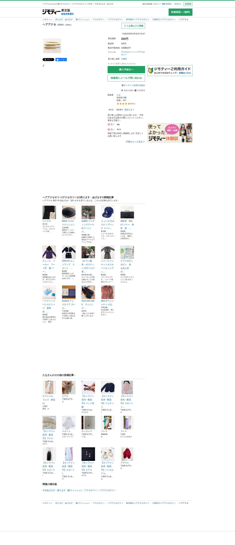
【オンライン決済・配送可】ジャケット (108, 394)
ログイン (177, 4)
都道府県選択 (67, 14)
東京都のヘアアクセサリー (137, 19)
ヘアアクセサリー (115, 19)
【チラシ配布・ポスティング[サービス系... (88, 259)
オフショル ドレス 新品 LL (49, 392)
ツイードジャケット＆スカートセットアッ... (108, 259)
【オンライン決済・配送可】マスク (49, 428)
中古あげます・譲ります (54, 490)
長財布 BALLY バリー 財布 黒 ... (127, 217)
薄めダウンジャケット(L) (108, 295)
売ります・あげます (64, 19)
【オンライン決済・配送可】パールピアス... (108, 461)
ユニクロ (49, 214)
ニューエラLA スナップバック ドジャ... (108, 217)
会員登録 (188, 4)
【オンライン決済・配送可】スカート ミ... (127, 394)
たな (118, 95)
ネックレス (88, 424)
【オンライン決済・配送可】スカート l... (69, 461)
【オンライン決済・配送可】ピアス (88, 459)
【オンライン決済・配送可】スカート (49, 459)
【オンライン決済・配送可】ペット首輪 (88, 394)
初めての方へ (167, 4)
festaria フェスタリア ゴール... (69, 297)
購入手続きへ (126, 69)
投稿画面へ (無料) (180, 12)
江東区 (124, 59)
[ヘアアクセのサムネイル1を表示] (52, 46)
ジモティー (47, 19)
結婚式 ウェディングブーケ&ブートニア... (88, 219)
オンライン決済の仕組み (133, 85)
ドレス (108, 424)
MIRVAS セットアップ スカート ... (69, 257)
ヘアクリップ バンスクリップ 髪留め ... (49, 299)
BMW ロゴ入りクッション (69, 216)
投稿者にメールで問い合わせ (126, 78)
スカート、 (69, 424)
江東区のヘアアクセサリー (164, 19)
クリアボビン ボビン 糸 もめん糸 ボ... (127, 259)
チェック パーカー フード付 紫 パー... (49, 259)
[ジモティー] (52, 12)
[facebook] (61, 59)
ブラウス (127, 455)
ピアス (69, 389)
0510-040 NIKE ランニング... (88, 297)
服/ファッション (83, 19)
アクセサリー (99, 19)
